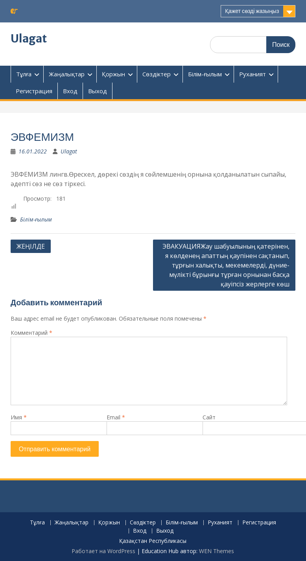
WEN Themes (216, 551)
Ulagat (29, 38)
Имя (19, 417)
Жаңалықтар (67, 74)
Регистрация (34, 91)
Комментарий (31, 332)
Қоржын (113, 74)
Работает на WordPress (103, 551)
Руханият (252, 74)
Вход (70, 91)
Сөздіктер (156, 74)
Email (116, 417)
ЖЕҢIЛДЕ (31, 246)
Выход (97, 91)
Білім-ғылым (205, 74)
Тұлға (23, 74)
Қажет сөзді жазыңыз (252, 11)
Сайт (209, 417)
